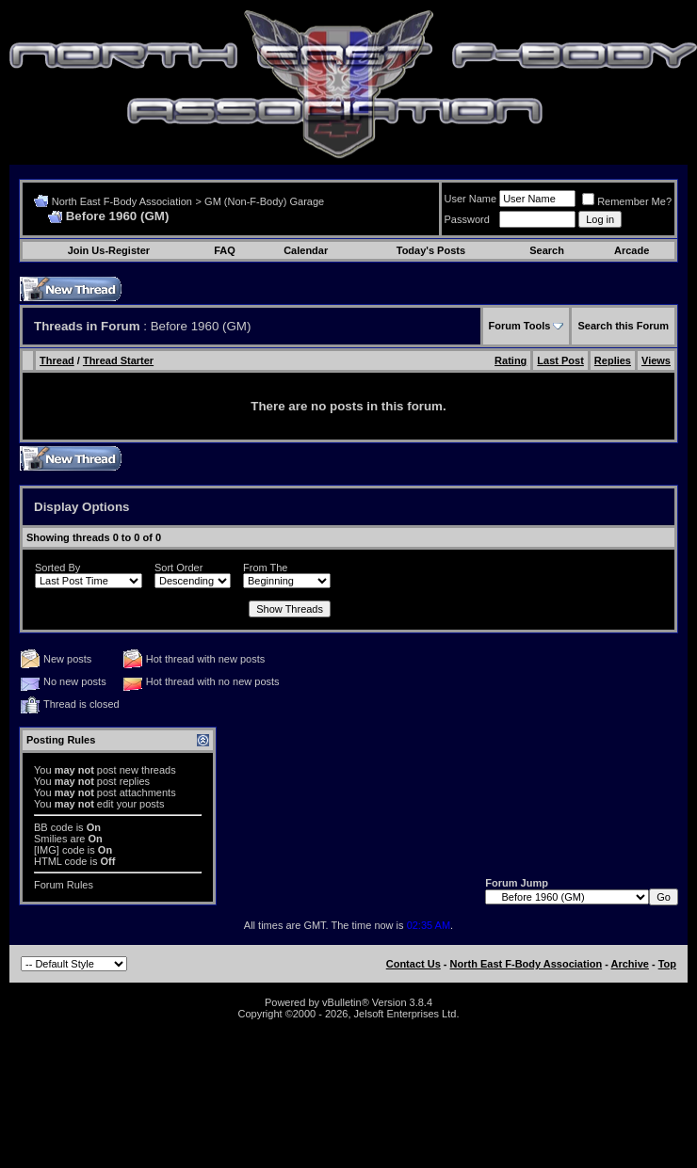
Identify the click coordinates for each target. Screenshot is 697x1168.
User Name (471, 198)
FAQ (224, 250)
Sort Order (178, 567)
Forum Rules (63, 884)
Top (667, 963)
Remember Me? (627, 201)
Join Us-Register (109, 250)
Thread (57, 360)
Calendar (306, 250)
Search (546, 250)
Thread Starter (118, 360)
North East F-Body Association (122, 201)
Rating (510, 360)
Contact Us (413, 963)
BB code (53, 827)
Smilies (50, 838)
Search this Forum (623, 325)
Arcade (631, 250)
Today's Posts (431, 250)
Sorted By (57, 567)
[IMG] (46, 850)
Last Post (560, 360)
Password (467, 219)
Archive (630, 963)
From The (265, 567)
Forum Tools (520, 325)
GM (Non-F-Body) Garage (264, 201)
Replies (612, 360)
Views (656, 360)
